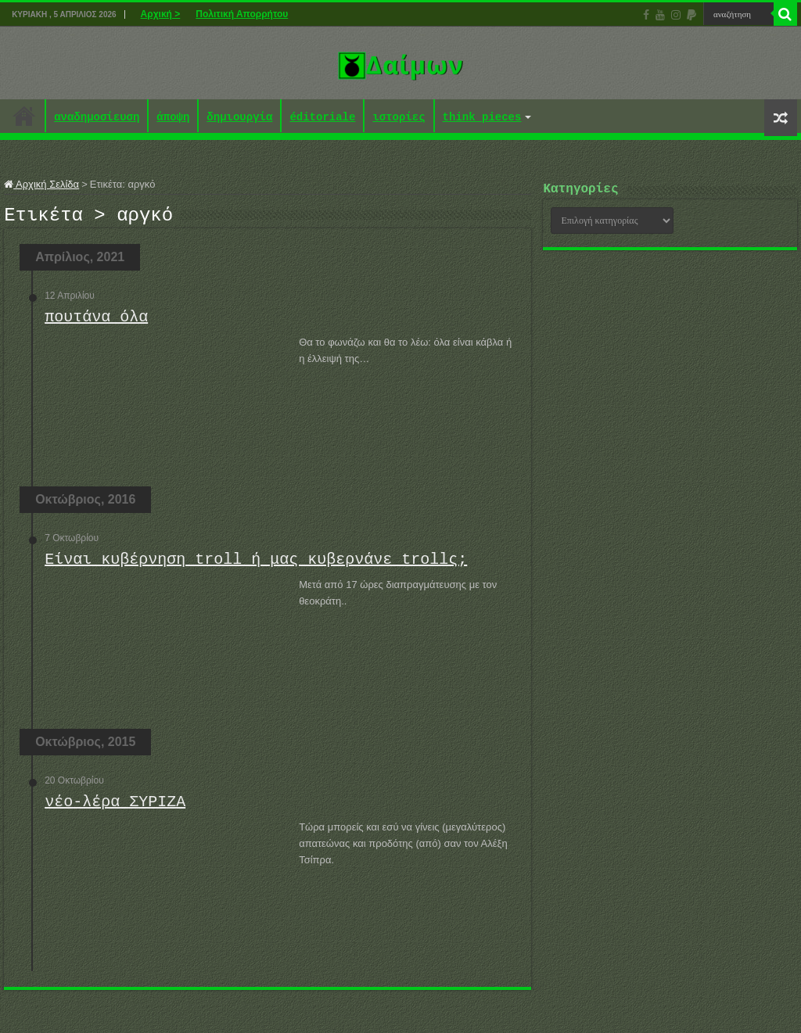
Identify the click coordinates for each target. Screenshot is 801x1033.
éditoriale (322, 117)
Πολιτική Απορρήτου (242, 14)
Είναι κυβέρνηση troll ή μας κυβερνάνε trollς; (256, 564)
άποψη (172, 117)
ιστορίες (398, 117)
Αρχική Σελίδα (41, 184)
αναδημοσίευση (96, 117)
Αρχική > (161, 14)
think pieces (482, 117)
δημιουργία (239, 117)
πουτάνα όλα (96, 321)
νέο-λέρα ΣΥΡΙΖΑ (115, 806)
